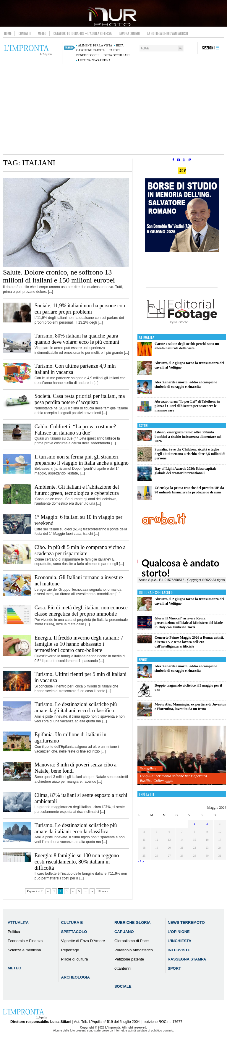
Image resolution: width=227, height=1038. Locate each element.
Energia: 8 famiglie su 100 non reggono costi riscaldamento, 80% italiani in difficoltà (77, 862)
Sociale (123, 986)
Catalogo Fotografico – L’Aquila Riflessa (82, 33)
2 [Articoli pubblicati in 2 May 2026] (207, 823)
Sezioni (208, 48)
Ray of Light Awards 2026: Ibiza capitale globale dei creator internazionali (185, 470)
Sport (143, 659)
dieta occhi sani (116, 55)
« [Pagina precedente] (48, 891)
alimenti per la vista (95, 45)
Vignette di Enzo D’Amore (83, 941)
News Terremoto (186, 922)
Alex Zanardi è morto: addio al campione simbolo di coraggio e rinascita (186, 384)
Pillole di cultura (74, 959)
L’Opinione (178, 931)
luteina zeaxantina (94, 60)
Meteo (42, 33)
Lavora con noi (129, 33)
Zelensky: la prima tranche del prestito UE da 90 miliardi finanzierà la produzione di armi (189, 490)
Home (8, 33)
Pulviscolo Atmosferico (133, 950)
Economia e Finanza (25, 941)
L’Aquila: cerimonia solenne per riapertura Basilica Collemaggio (173, 778)
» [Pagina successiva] (92, 891)
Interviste (179, 950)
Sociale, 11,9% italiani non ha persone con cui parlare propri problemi (80, 309)
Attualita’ (19, 922)
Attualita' (147, 337)
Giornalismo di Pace (131, 941)
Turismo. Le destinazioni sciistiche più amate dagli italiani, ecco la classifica (76, 707)
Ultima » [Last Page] (103, 891)
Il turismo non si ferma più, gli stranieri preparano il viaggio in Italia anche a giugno (82, 460)
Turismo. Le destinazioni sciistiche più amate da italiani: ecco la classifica (76, 828)
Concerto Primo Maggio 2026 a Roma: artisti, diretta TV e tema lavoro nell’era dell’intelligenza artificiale (189, 641)
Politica (14, 931)
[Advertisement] (113, 109)
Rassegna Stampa (187, 959)
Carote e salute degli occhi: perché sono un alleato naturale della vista (187, 346)
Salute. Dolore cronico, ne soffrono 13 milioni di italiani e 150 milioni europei (59, 276)
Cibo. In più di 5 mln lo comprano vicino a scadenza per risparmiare (80, 550)
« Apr (140, 861)
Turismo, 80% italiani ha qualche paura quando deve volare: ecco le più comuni (77, 339)
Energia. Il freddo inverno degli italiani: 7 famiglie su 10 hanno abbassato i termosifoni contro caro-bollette (79, 644)
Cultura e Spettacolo (156, 592)
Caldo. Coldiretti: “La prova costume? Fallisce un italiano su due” (75, 430)
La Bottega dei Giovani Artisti (167, 33)
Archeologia (75, 977)
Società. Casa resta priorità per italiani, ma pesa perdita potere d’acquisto (80, 399)
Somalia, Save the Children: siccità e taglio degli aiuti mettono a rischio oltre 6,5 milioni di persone (190, 453)
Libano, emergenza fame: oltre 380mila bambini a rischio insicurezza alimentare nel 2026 (188, 436)
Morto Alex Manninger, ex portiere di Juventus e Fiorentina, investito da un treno (190, 706)
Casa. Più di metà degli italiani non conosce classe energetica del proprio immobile (81, 611)
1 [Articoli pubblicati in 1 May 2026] (194, 823)
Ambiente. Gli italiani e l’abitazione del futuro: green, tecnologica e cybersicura (77, 490)
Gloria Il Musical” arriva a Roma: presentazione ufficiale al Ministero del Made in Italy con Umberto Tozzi (189, 622)
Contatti (25, 33)
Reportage (70, 950)
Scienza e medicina (24, 950)
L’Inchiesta (179, 941)
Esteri (144, 425)
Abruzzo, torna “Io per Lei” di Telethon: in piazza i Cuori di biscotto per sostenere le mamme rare (187, 405)
